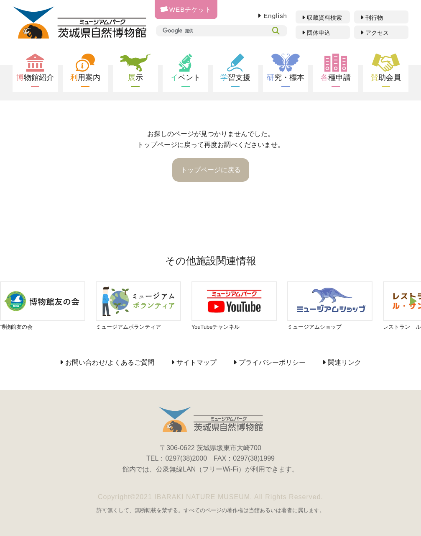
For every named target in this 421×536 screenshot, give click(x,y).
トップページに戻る (211, 169)
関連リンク (344, 362)
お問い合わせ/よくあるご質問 (109, 362)
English (275, 15)
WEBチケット (186, 9)
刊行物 (374, 17)
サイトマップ (196, 362)
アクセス (377, 32)
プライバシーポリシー (272, 362)
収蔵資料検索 (324, 17)
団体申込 (318, 32)
